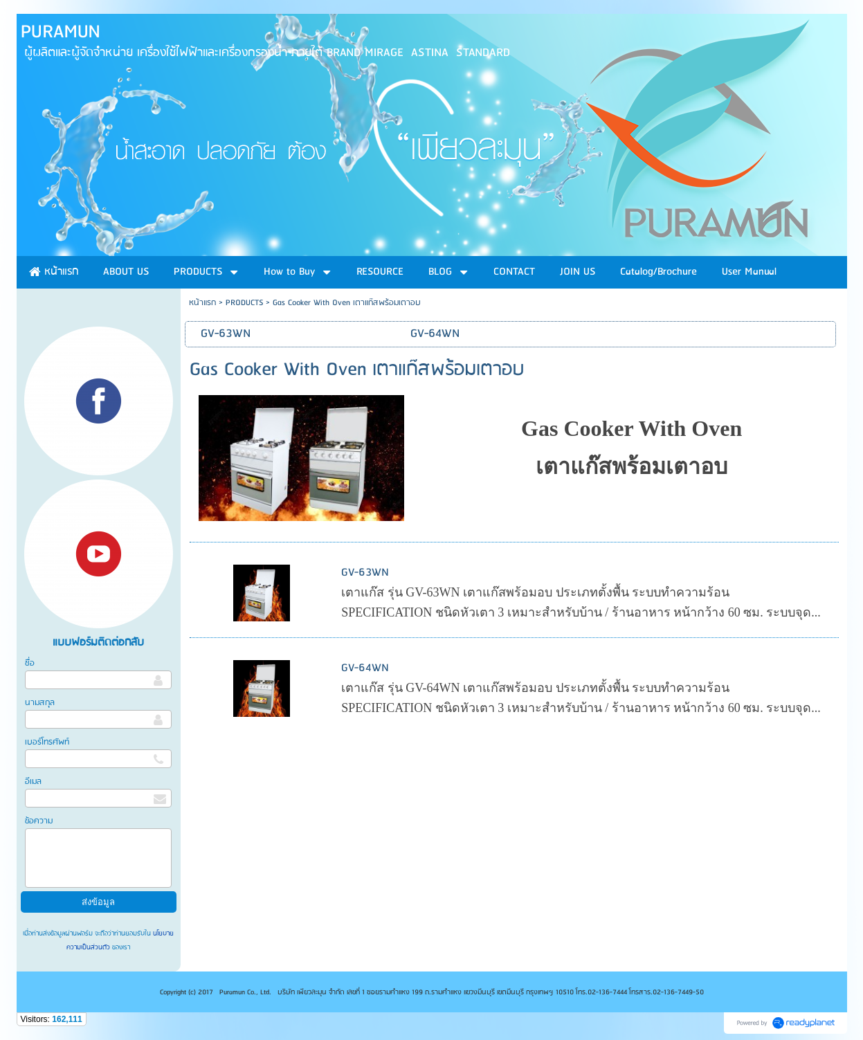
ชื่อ (30, 663)
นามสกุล (40, 702)
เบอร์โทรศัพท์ (47, 742)
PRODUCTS (244, 302)
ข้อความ (39, 821)
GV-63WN (365, 572)
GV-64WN (365, 668)
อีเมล (33, 781)
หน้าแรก (202, 302)
